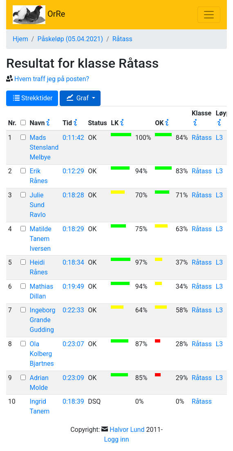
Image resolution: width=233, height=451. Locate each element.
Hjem (20, 39)
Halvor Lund (127, 429)
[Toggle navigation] (208, 15)
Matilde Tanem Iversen (41, 238)
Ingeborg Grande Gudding (43, 320)
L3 (219, 137)
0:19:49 (73, 286)
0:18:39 (73, 401)
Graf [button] (78, 98)
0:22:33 (73, 310)
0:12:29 (73, 171)
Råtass (122, 39)
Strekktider (33, 98)
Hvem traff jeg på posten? (51, 79)
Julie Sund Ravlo (38, 205)
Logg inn (116, 439)
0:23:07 (73, 344)
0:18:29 (73, 229)
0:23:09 (73, 378)
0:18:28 (73, 195)
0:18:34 (73, 262)
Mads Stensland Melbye (44, 147)
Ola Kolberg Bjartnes (42, 353)
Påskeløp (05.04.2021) (70, 39)
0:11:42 (73, 137)
